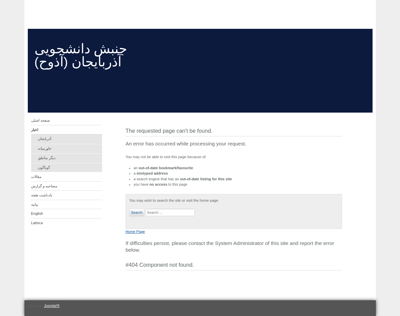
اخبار (34, 130)
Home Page (135, 232)
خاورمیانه (45, 148)
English (37, 213)
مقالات (36, 177)
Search (137, 212)
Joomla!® (52, 306)
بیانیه (34, 204)
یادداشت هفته (41, 195)
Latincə (37, 223)
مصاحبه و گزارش (44, 186)
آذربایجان (44, 139)
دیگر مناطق (47, 158)
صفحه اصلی (40, 120)
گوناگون (44, 168)
